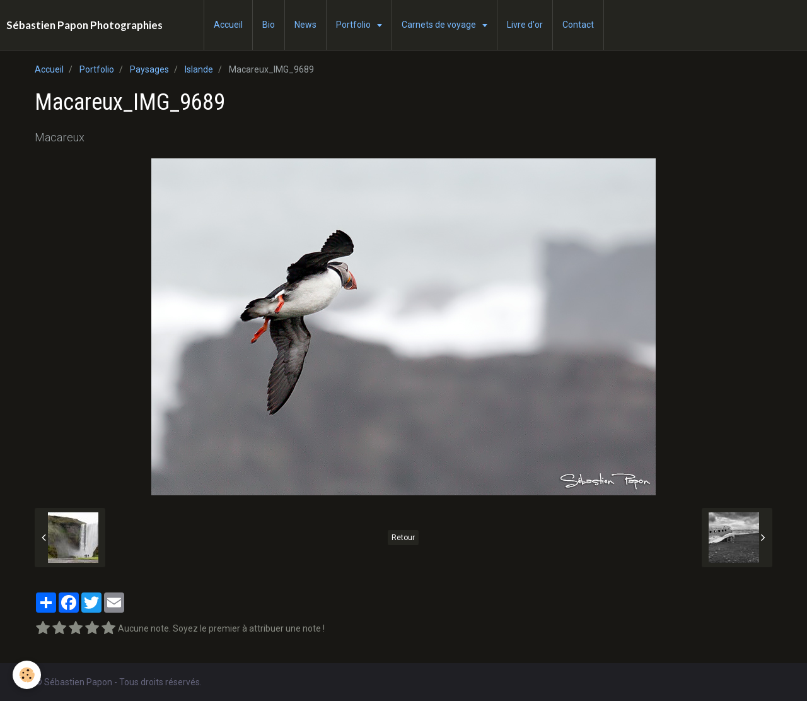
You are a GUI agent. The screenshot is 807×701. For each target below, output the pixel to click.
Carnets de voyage (440, 25)
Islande (199, 69)
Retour (403, 537)
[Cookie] (27, 675)
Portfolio (354, 25)
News (305, 25)
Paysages (149, 69)
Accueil (228, 25)
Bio (268, 25)
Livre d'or (525, 25)
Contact (578, 25)
